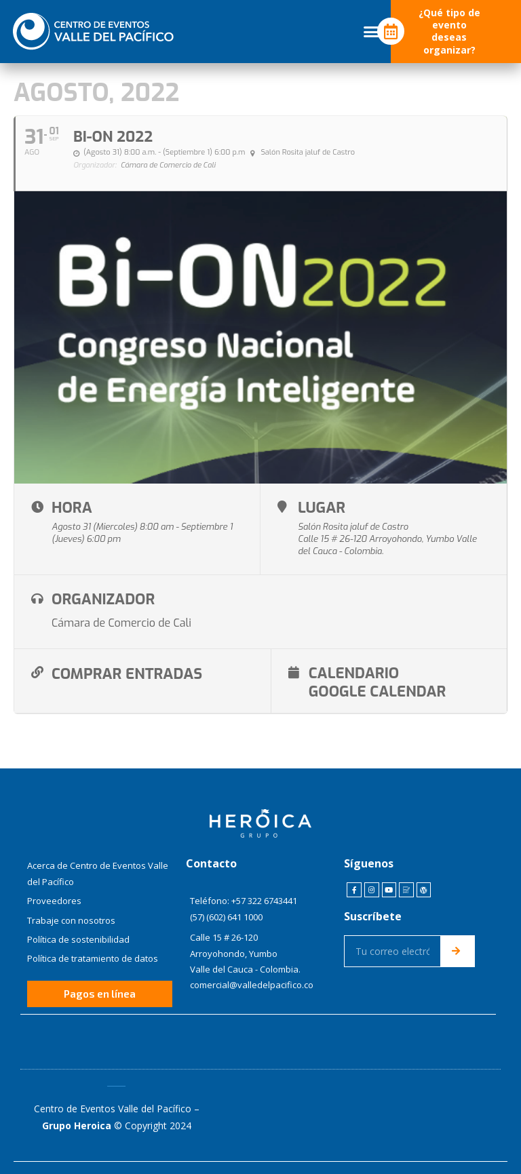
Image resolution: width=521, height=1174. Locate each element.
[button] (372, 32)
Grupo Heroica (76, 1124)
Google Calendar (367, 690)
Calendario (343, 672)
